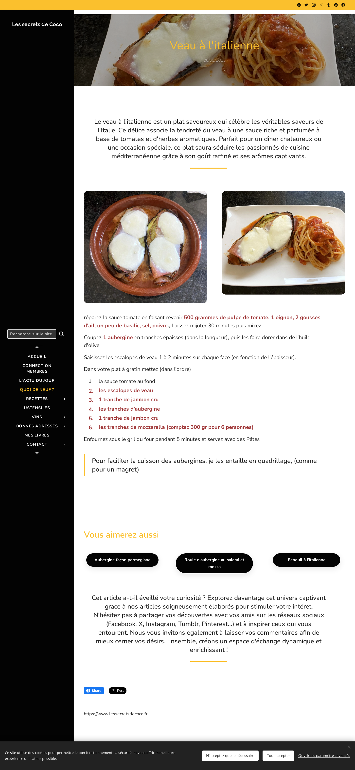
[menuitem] (36, 357)
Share (93, 691)
